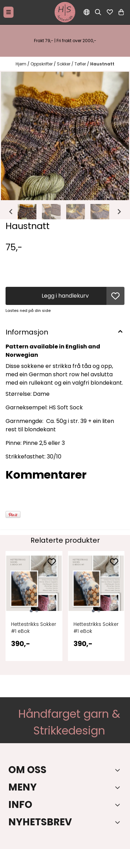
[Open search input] (98, 12)
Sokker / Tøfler (72, 64)
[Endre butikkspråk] (87, 12)
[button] (115, 296)
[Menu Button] (8, 12)
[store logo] (65, 12)
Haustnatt (102, 64)
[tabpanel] (34, 610)
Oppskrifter (42, 64)
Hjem (21, 64)
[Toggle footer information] (119, 770)
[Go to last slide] (11, 211)
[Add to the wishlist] (51, 562)
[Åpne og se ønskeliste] (110, 12)
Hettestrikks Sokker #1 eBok (33, 628)
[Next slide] (118, 211)
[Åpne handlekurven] (121, 12)
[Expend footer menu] (119, 787)
